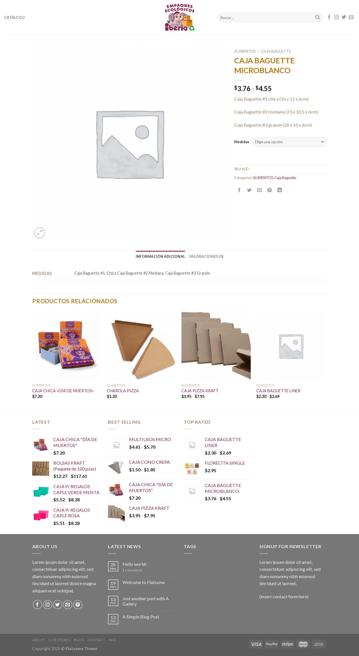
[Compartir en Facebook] (239, 190)
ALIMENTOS (245, 51)
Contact (96, 640)
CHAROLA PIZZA (123, 390)
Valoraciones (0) (206, 256)
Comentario (132, 570)
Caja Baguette (276, 51)
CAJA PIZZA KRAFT (199, 390)
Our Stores (59, 640)
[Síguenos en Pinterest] (77, 604)
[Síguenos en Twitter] (344, 17)
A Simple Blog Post (141, 616)
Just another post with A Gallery (146, 601)
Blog (79, 640)
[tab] (160, 256)
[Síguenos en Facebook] (329, 17)
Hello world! (135, 564)
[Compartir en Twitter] (249, 190)
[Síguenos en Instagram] (336, 17)
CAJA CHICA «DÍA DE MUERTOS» (63, 390)
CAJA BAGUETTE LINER (278, 390)
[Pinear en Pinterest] (269, 190)
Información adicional (160, 256)
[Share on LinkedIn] (279, 190)
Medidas (241, 142)
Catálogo (14, 17)
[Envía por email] (259, 190)
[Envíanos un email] (351, 17)
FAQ (112, 640)
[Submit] (317, 17)
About (38, 640)
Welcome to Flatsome (144, 582)
